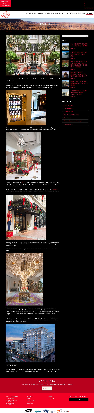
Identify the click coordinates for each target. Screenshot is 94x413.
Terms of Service (31, 394)
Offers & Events (47, 6)
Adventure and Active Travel (71, 108)
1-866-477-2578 (13, 1)
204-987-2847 (4, 1)
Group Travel (67, 111)
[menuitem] (26, 6)
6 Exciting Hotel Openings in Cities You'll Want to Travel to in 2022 (78, 86)
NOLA (23, 176)
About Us (29, 392)
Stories (52, 6)
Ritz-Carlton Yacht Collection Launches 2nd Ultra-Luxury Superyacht (78, 68)
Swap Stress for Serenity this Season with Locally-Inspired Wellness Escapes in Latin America (79, 57)
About (35, 6)
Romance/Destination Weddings (72, 114)
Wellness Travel (68, 117)
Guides (56, 6)
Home (26, 6)
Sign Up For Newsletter (88, 1)
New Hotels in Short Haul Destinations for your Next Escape (79, 77)
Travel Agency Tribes (55, 410)
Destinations (40, 6)
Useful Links (74, 6)
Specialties (30, 6)
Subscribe (78, 393)
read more (72, 41)
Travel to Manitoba (81, 6)
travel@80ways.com (23, 1)
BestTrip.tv (61, 6)
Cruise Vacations (68, 99)
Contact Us (89, 6)
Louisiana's (55, 183)
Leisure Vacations (68, 102)
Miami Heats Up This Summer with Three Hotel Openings (79, 38)
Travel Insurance (67, 6)
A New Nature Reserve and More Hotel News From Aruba (78, 48)
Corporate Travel (68, 105)
